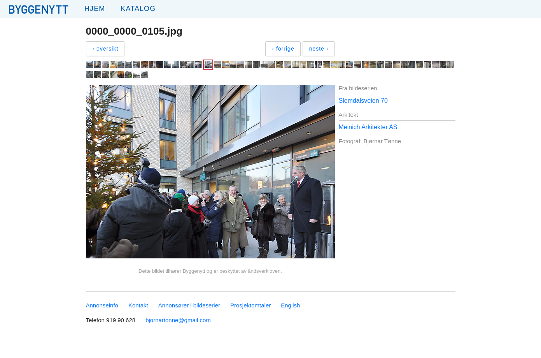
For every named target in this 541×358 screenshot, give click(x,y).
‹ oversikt (106, 49)
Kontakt (138, 305)
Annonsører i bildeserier (189, 305)
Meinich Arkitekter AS (368, 127)
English (290, 305)
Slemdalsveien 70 (363, 100)
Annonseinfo (102, 305)
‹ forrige (283, 49)
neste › (319, 49)
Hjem (94, 8)
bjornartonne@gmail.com (178, 320)
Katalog (138, 8)
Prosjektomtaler (250, 305)
